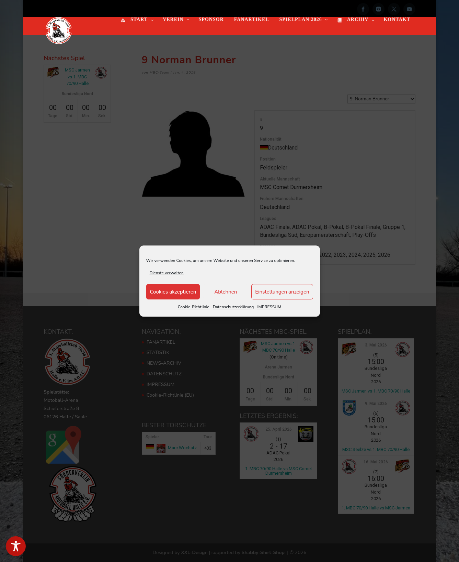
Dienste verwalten (167, 273)
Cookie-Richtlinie (193, 307)
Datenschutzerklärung (233, 307)
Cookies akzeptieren (173, 291)
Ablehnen (225, 291)
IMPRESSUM (269, 307)
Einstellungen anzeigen (282, 291)
